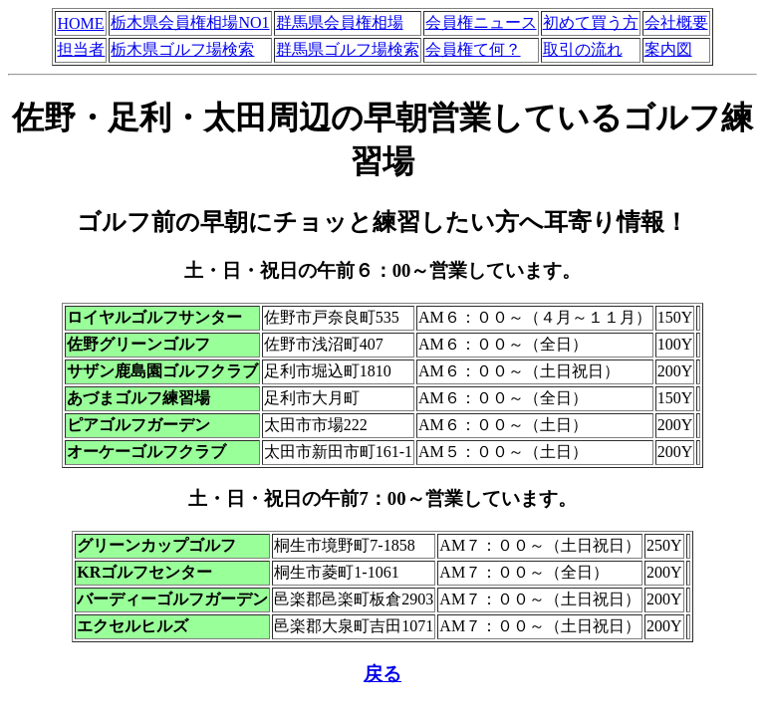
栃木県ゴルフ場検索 (182, 49)
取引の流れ (583, 49)
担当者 (81, 49)
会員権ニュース (481, 22)
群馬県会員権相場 (339, 22)
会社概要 (676, 22)
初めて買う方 (590, 22)
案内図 (668, 49)
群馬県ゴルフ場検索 (347, 49)
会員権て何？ (473, 49)
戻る (382, 673)
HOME (80, 23)
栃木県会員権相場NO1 (190, 22)
